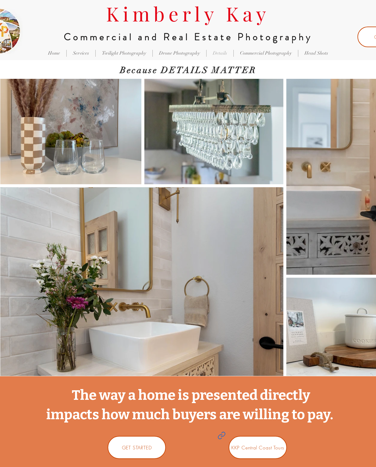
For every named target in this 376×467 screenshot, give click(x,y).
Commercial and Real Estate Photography (188, 37)
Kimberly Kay (188, 13)
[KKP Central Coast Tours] (258, 447)
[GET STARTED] (137, 447)
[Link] (221, 435)
